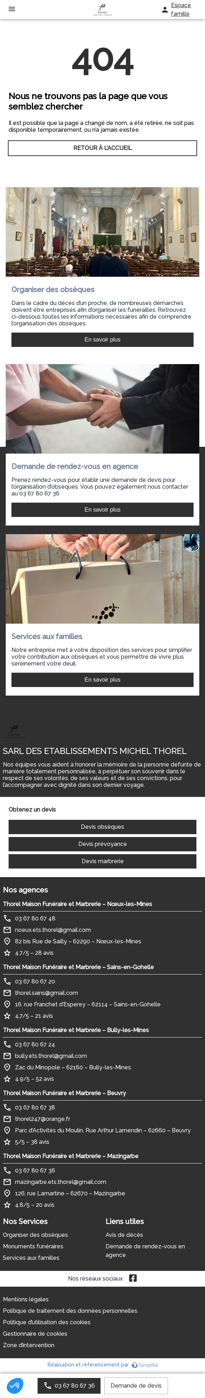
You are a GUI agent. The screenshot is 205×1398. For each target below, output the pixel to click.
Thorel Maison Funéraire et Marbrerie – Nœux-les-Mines (77, 904)
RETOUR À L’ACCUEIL (102, 148)
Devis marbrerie (103, 861)
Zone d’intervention (28, 1345)
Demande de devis (136, 1385)
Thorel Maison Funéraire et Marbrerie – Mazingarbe (70, 1156)
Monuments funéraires (33, 1246)
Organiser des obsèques (35, 1235)
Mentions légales (26, 1299)
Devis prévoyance (102, 844)
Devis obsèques (102, 826)
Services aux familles (31, 1257)
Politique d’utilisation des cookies (47, 1322)
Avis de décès (124, 1235)
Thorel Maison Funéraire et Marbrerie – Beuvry (64, 1093)
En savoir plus (102, 340)
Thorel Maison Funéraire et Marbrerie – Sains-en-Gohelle (78, 967)
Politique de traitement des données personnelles (70, 1310)
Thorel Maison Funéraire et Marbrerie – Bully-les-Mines (76, 1030)
